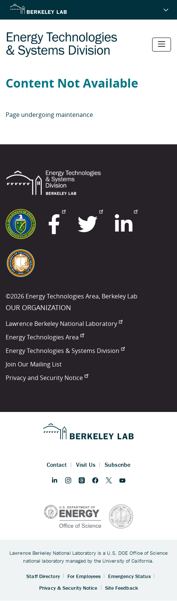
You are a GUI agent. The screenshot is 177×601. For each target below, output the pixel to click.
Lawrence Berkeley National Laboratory (64, 323)
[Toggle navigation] (161, 44)
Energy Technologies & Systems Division (65, 351)
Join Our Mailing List (34, 364)
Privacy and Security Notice (47, 378)
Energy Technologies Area (45, 337)
